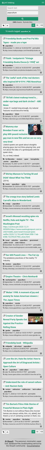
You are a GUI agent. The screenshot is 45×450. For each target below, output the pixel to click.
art (6, 370)
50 (37, 25)
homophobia (35, 159)
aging (23, 184)
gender (8, 330)
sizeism (19, 159)
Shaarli (10, 441)
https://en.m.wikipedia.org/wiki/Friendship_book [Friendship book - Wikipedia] (20, 351)
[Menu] (43, 3)
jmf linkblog (8, 3)
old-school (17, 346)
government (34, 240)
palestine (15, 240)
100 (41, 25)
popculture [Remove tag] (25, 31)
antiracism (16, 389)
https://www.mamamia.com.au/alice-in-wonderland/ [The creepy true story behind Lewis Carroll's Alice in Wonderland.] (21, 208)
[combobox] (22, 13)
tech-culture (37, 389)
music (8, 184)
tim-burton (26, 419)
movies (6, 161)
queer (26, 159)
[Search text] (22, 8)
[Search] (22, 19)
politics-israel (8, 243)
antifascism (26, 389)
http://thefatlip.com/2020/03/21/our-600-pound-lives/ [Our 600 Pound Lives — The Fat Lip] (22, 269)
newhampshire (11, 280)
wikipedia (9, 346)
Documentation (33, 446)
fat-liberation (10, 159)
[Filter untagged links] (3, 25)
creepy (8, 204)
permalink (21, 48)
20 (33, 25)
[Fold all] (7, 25)
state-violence (20, 243)
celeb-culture (23, 370)
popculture (9, 46)
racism (8, 389)
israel (7, 240)
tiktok (17, 114)
